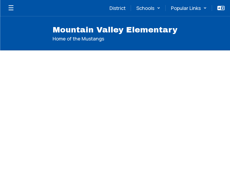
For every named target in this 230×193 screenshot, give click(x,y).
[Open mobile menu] (11, 8)
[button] (148, 8)
